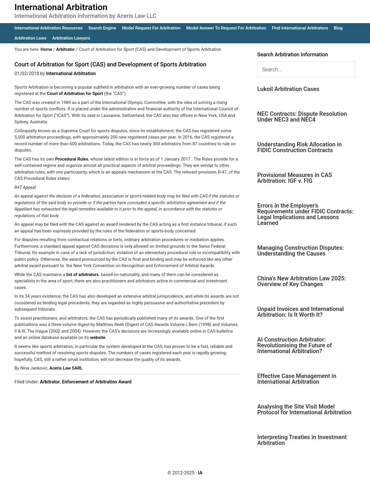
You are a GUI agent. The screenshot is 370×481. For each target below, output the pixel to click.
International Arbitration (61, 7)
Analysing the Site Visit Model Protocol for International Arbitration (304, 409)
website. (98, 337)
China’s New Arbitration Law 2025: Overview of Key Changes (301, 281)
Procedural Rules (71, 159)
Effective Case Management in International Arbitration (296, 378)
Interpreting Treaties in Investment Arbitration (302, 440)
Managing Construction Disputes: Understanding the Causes (300, 250)
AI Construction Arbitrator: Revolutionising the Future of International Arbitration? (294, 345)
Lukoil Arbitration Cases (288, 88)
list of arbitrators (82, 274)
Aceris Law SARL (65, 368)
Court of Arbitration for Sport (75, 93)
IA (200, 473)
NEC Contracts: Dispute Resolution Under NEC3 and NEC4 (302, 116)
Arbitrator (50, 382)
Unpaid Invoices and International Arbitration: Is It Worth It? (300, 311)
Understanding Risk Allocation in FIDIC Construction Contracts (299, 147)
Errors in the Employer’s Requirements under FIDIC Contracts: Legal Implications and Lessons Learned (305, 214)
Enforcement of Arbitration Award (97, 382)
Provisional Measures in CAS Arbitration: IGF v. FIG (294, 177)
